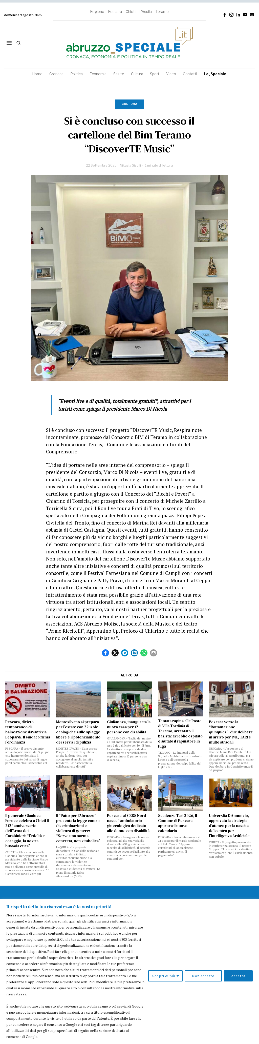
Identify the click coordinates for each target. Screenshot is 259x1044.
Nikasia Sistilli (130, 165)
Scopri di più (163, 975)
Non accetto (203, 975)
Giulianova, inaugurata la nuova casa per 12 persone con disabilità (128, 727)
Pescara (114, 11)
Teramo (162, 11)
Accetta (238, 975)
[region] (129, 971)
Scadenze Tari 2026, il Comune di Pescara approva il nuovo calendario (177, 823)
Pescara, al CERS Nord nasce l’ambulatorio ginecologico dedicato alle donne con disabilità (128, 823)
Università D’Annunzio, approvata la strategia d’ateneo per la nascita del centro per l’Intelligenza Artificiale (229, 825)
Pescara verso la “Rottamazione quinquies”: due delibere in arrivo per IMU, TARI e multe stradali (231, 732)
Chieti (130, 11)
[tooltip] (225, 15)
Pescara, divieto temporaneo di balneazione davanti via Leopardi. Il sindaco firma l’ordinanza (27, 732)
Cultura (129, 104)
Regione (97, 11)
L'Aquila (145, 11)
